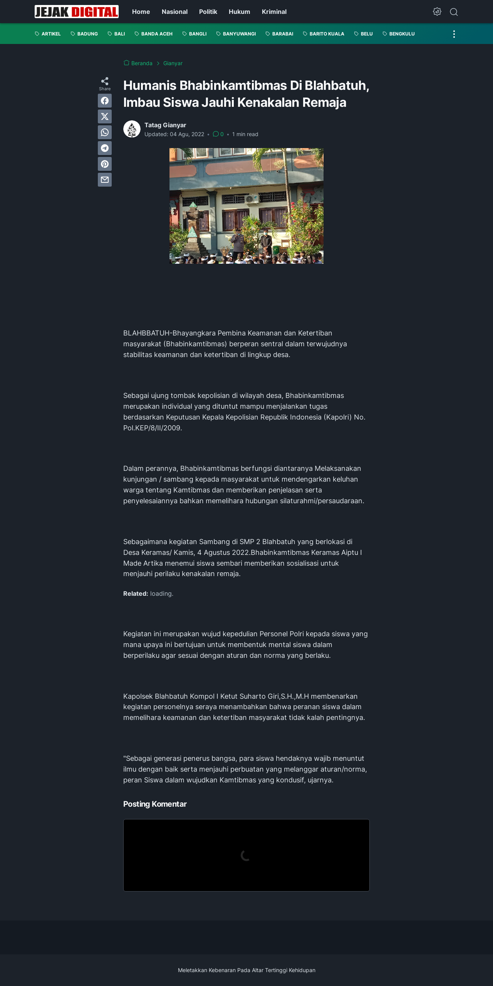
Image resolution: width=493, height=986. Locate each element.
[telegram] (105, 148)
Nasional (175, 11)
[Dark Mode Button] (437, 11)
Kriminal (274, 11)
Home (141, 11)
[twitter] (105, 116)
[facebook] (105, 101)
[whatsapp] (105, 132)
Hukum (239, 11)
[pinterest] (105, 164)
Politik (208, 11)
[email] (105, 180)
